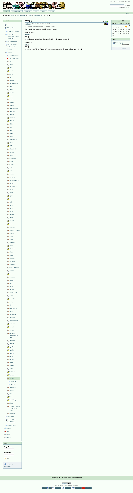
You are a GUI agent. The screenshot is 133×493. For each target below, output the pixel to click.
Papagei (11, 274)
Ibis (10, 199)
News (43, 11)
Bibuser (28, 24)
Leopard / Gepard (14, 230)
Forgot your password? (8, 465)
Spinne (11, 353)
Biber (11, 86)
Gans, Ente (12, 158)
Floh (10, 146)
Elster (11, 124)
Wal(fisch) (12, 372)
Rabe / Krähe (13, 292)
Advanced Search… (124, 7)
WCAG (56, 488)
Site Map (112, 1)
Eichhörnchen (13, 108)
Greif (10, 167)
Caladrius (12, 93)
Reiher (11, 302)
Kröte (11, 224)
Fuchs (11, 155)
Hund (11, 192)
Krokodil (11, 221)
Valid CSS (77, 488)
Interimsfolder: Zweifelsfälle (11, 421)
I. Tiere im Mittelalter (13, 31)
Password (7, 452)
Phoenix (11, 289)
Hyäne (11, 196)
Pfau (10, 283)
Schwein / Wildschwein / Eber (13, 335)
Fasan (11, 136)
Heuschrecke (13, 186)
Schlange (12, 317)
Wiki (36, 11)
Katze (11, 211)
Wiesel (11, 390)
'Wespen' (13, 381)
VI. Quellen (10, 416)
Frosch (11, 152)
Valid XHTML (66, 488)
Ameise (11, 71)
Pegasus (12, 277)
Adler (11, 64)
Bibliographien (17, 11)
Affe (10, 68)
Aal (10, 61)
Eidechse (12, 111)
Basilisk (11, 80)
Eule (10, 130)
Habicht (11, 174)
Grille (11, 171)
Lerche (11, 233)
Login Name (8, 447)
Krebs (11, 217)
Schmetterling (13, 320)
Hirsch (11, 189)
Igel (10, 202)
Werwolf (11, 375)
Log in (127, 13)
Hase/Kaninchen (14, 180)
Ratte (11, 295)
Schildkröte (12, 314)
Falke (11, 133)
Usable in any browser (87, 488)
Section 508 (46, 488)
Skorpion (12, 340)
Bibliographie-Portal (34, 5)
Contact (127, 1)
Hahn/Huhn (12, 177)
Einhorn (11, 114)
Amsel (11, 74)
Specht (11, 343)
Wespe (11, 378)
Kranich (11, 214)
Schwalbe (12, 327)
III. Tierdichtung (12, 41)
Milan (11, 252)
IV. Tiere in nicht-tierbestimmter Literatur (12, 47)
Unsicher (12, 413)
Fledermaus (13, 139)
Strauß (11, 359)
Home (6, 11)
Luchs (11, 239)
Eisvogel (12, 117)
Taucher (11, 365)
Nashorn (12, 264)
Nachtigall (12, 261)
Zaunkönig (12, 400)
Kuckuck (12, 227)
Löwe (11, 236)
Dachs (11, 96)
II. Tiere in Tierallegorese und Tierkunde (12, 36)
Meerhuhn (12, 249)
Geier (11, 161)
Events (52, 11)
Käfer (11, 205)
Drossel (11, 105)
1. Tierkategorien (13, 55)
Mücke (11, 255)
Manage (28, 11)
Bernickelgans (13, 83)
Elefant (11, 121)
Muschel (11, 258)
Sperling (11, 350)
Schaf (11, 311)
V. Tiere (29, 15)
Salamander (13, 308)
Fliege (11, 142)
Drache (11, 102)
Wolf (10, 393)
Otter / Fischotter (14, 267)
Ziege (11, 403)
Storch (11, 356)
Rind (10, 305)
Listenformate (11, 425)
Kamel (11, 208)
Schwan (11, 330)
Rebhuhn (12, 299)
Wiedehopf (12, 387)
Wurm (11, 397)
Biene (11, 89)
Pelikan (11, 280)
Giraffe (11, 164)
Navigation (7, 21)
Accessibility (120, 1)
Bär (10, 77)
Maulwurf (12, 242)
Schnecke (12, 324)
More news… (125, 48)
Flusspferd (12, 149)
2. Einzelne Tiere (38, 15)
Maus (11, 245)
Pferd (11, 286)
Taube (11, 362)
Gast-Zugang (121, 44)
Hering (11, 183)
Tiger (11, 368)
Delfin (11, 99)
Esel (10, 127)
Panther (11, 270)
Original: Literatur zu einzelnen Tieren (14, 408)
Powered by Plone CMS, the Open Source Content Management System (66, 483)
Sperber (11, 347)
